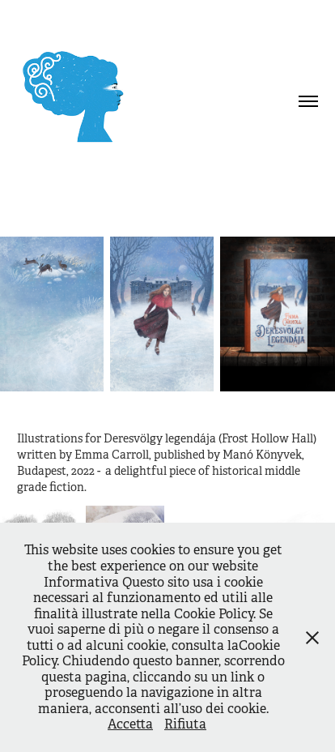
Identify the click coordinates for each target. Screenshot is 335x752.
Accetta (130, 724)
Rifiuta (185, 724)
